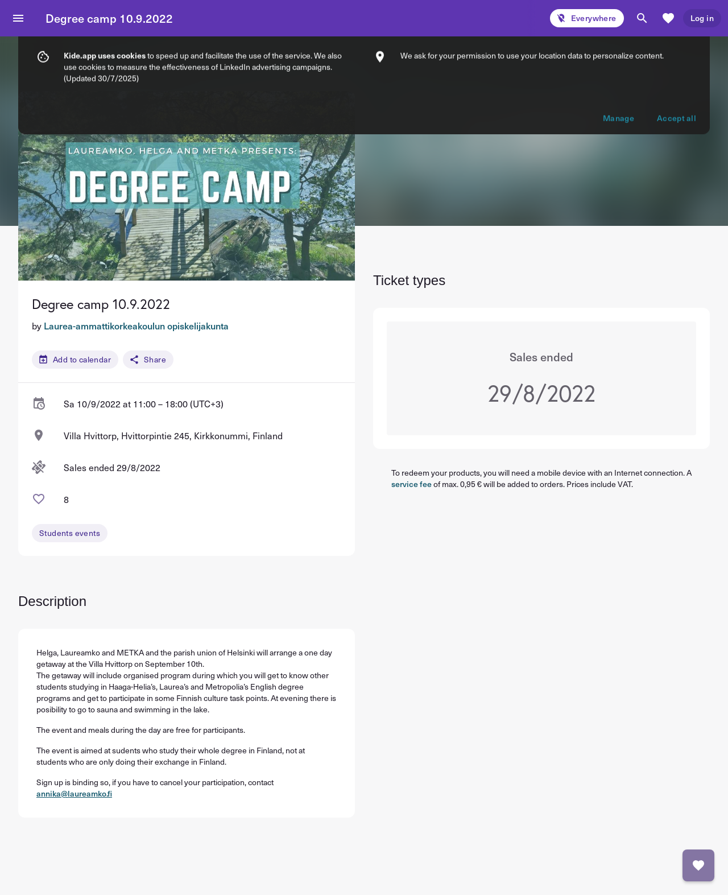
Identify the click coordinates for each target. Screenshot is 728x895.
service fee (411, 484)
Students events (69, 533)
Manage (618, 64)
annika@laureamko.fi (74, 793)
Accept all (676, 64)
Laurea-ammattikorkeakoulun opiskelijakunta (136, 325)
